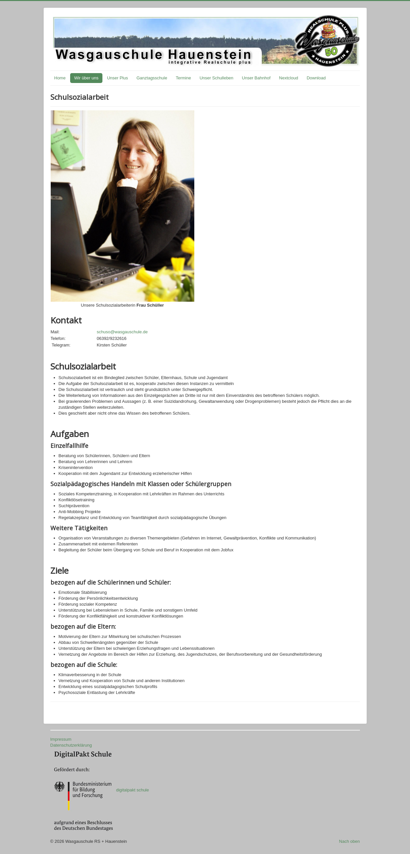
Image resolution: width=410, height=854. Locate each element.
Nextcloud (288, 77)
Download (316, 77)
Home (60, 77)
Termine (183, 77)
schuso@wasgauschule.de (122, 331)
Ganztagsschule (151, 77)
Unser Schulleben (216, 77)
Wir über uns (86, 77)
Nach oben (349, 841)
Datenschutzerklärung (71, 745)
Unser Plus (117, 77)
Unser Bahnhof (256, 77)
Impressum (60, 739)
